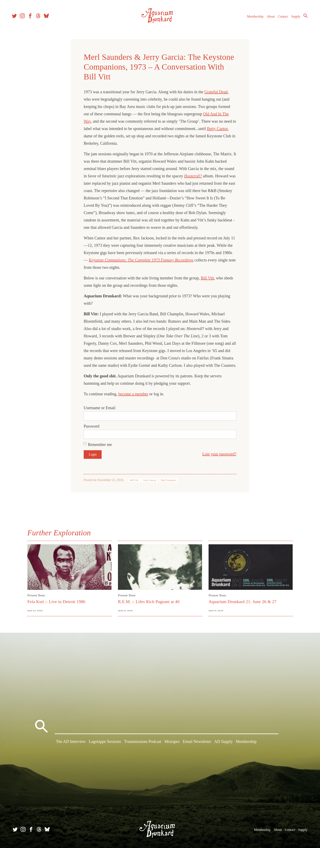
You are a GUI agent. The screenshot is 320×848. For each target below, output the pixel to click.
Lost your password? (219, 454)
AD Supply (223, 742)
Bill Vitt (207, 278)
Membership (253, 18)
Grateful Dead (216, 92)
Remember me (100, 444)
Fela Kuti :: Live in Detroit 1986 (56, 601)
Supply (294, 18)
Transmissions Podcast (142, 742)
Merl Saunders (168, 480)
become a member (133, 394)
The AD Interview (71, 742)
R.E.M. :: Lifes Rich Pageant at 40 (149, 601)
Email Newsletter (197, 742)
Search (304, 17)
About (269, 18)
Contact (281, 18)
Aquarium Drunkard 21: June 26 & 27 (243, 601)
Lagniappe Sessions (105, 742)
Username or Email (100, 408)
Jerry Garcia (149, 480)
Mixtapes (172, 742)
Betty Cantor (217, 128)
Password (91, 426)
